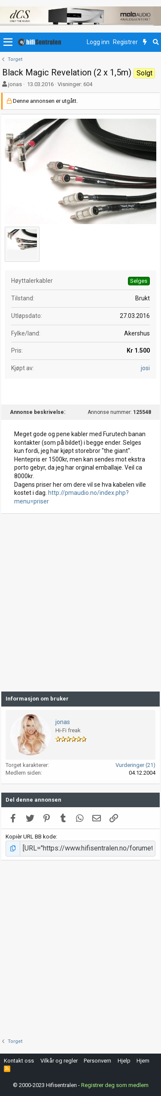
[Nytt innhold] (145, 42)
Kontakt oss (19, 1060)
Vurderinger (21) (135, 765)
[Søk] (155, 42)
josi (145, 368)
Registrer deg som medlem (115, 1085)
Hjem (143, 1060)
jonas (15, 84)
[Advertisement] (80, 602)
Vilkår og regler (59, 1060)
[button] (8, 42)
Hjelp (124, 1060)
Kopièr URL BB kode (31, 836)
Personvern (97, 1060)
